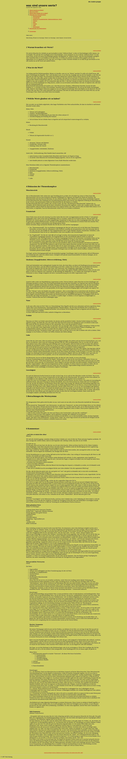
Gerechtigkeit (36, 27)
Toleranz (35, 20)
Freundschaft (36, 17)
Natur (34, 22)
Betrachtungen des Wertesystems (38, 28)
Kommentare (33, 31)
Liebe (34, 25)
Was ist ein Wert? (34, 11)
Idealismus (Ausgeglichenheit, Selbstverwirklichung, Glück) (47, 19)
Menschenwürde (37, 16)
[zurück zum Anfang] (97, 50)
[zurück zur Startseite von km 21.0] (58, 752)
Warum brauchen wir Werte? (37, 10)
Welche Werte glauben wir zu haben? (39, 13)
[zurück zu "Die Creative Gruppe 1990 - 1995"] (74, 752)
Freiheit (35, 24)
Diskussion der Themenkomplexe (38, 14)
